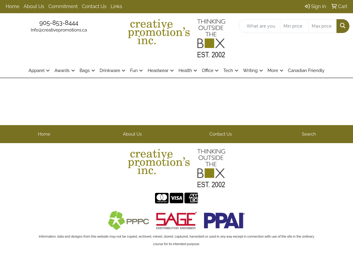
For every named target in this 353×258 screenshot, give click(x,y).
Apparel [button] (36, 70)
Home (12, 6)
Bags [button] (85, 70)
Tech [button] (228, 70)
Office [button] (207, 70)
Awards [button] (61, 70)
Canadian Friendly (306, 70)
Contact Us (94, 6)
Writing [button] (250, 70)
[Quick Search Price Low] (294, 26)
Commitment (63, 6)
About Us (33, 6)
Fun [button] (134, 70)
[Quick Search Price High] (322, 26)
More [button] (273, 70)
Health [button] (185, 70)
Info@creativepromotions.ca (59, 29)
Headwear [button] (158, 70)
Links (116, 6)
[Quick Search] (259, 26)
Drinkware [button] (110, 70)
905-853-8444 (58, 22)
